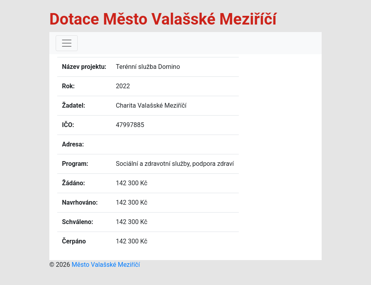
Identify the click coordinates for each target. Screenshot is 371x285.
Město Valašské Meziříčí (105, 264)
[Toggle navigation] (67, 43)
